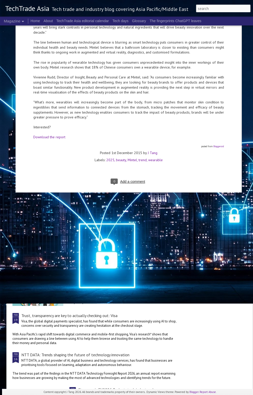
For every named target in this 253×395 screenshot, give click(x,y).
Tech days (120, 21)
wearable (155, 63)
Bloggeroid (218, 49)
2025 (110, 63)
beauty (121, 63)
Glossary (139, 21)
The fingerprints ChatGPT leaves (175, 21)
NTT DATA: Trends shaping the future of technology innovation (75, 354)
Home (35, 21)
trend (143, 63)
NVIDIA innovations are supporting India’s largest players (69, 213)
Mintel (132, 63)
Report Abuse (208, 392)
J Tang (152, 56)
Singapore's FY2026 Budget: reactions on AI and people (125, 257)
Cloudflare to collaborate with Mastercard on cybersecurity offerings (80, 187)
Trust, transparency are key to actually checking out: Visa (69, 315)
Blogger (194, 392)
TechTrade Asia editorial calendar (82, 21)
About (48, 21)
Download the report (49, 40)
